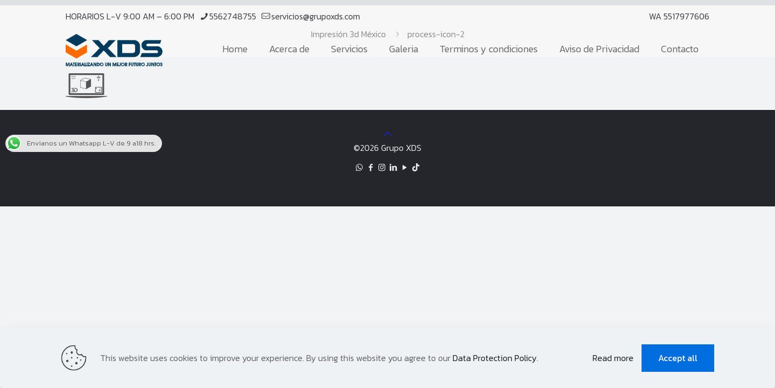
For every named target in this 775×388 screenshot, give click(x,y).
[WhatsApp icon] (359, 167)
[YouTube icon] (404, 167)
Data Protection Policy (495, 357)
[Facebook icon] (371, 167)
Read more (613, 357)
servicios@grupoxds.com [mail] (315, 16)
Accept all (678, 357)
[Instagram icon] (382, 167)
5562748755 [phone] (232, 16)
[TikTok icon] (416, 167)
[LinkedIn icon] (393, 167)
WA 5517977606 (679, 16)
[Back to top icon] (387, 133)
